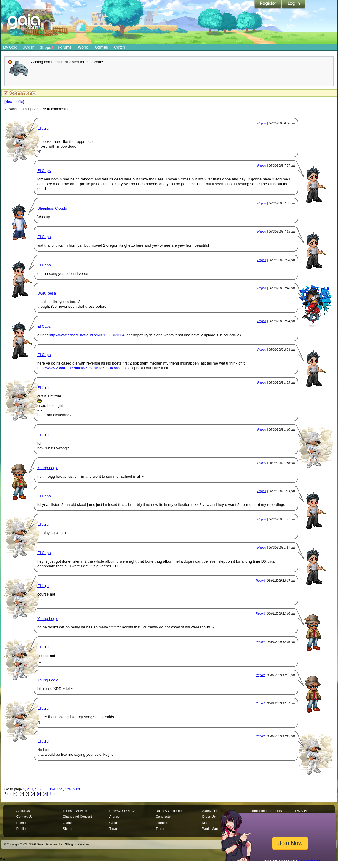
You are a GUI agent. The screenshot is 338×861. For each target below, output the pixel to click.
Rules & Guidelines (169, 810)
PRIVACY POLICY (122, 810)
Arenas (114, 816)
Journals (162, 823)
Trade (160, 828)
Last (53, 794)
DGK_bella (46, 293)
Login (293, 4)
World (83, 47)
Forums (64, 47)
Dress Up (209, 816)
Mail (205, 823)
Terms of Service (75, 810)
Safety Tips (210, 810)
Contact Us (24, 816)
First (7, 794)
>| (45, 794)
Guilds (113, 823)
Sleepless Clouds (52, 208)
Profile (21, 828)
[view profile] (14, 102)
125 (60, 789)
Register (268, 4)
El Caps (44, 170)
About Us (23, 810)
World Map (210, 828)
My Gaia (10, 47)
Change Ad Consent (77, 816)
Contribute (163, 816)
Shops (46, 47)
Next (76, 789)
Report (261, 123)
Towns (113, 828)
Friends (21, 823)
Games (101, 47)
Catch (119, 47)
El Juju (43, 128)
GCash (29, 47)
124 (52, 789)
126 (68, 789)
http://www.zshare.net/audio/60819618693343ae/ (90, 335)
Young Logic (47, 468)
